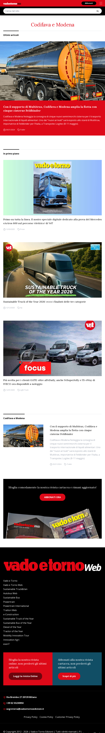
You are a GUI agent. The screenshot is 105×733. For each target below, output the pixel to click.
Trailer (22, 130)
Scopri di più (69, 676)
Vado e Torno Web (13, 585)
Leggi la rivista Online (25, 676)
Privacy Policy (30, 716)
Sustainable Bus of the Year (17, 622)
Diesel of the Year (12, 627)
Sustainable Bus (11, 597)
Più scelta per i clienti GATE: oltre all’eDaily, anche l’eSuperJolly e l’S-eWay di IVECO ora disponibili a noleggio (49, 382)
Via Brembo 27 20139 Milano (20, 697)
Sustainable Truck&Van (15, 589)
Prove (22, 229)
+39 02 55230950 (13, 703)
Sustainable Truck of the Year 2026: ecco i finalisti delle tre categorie (44, 301)
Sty (21, 308)
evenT (6, 644)
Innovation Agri (11, 639)
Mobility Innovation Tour (16, 635)
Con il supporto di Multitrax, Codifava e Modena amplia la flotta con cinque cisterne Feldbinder (50, 108)
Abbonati (89, 3)
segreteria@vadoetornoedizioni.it (23, 708)
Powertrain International (16, 605)
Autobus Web (10, 593)
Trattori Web (10, 610)
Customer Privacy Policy (67, 716)
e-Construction (11, 614)
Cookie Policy (46, 716)
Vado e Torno (10, 580)
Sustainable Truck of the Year (18, 618)
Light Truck (24, 390)
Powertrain (9, 601)
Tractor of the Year (13, 631)
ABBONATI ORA (52, 497)
